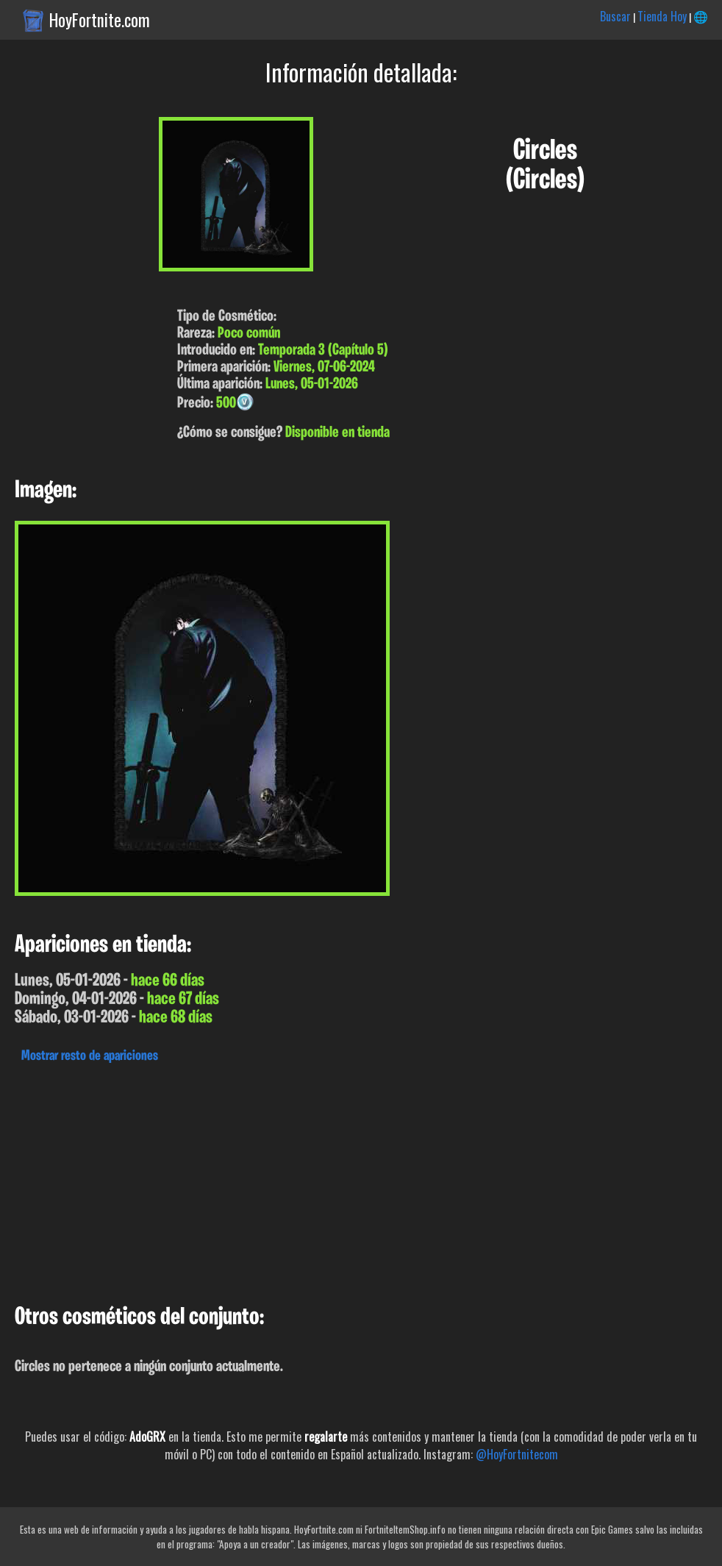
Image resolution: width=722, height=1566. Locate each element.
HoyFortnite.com (99, 19)
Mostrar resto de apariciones (89, 1056)
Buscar (615, 16)
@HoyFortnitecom (517, 1454)
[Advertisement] (361, 1180)
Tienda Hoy (662, 16)
